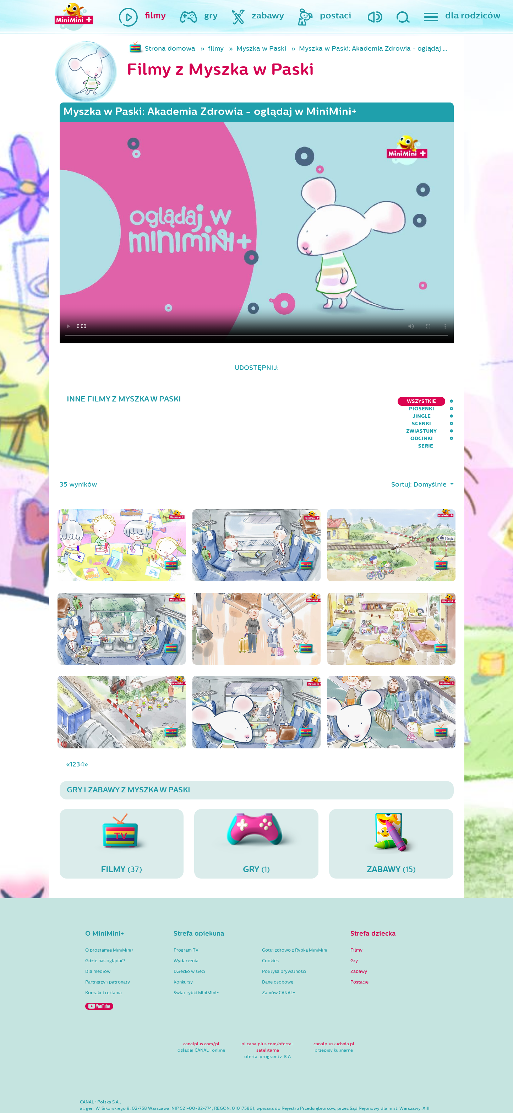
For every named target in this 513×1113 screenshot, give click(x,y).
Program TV (186, 915)
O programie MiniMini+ (109, 915)
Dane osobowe (277, 947)
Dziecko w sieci (189, 936)
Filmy (356, 915)
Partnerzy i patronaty (107, 947)
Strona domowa (170, 48)
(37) (122, 807)
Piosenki (275, 401)
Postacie (359, 947)
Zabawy (358, 936)
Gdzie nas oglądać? (105, 925)
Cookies (270, 925)
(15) (391, 807)
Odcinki (415, 401)
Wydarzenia (186, 925)
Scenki (339, 401)
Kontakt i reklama (103, 957)
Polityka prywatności (284, 936)
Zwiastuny (376, 401)
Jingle (309, 401)
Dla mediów (97, 936)
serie (445, 401)
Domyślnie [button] (431, 449)
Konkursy (183, 947)
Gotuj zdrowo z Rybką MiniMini (294, 915)
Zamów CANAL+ (278, 957)
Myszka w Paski (261, 48)
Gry (354, 925)
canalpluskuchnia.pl (333, 1008)
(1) (256, 807)
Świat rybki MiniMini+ (196, 957)
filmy (216, 48)
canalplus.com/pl (201, 1008)
